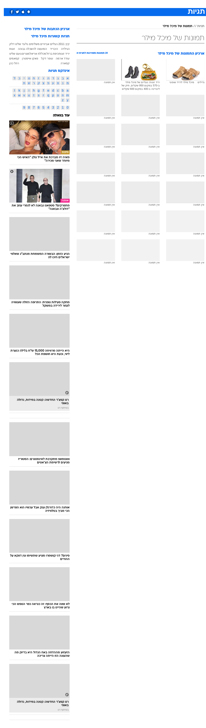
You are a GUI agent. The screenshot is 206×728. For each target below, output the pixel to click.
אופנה (58, 3)
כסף (120, 3)
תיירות (86, 3)
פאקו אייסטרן (26, 58)
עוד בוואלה (57, 115)
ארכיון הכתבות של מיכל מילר (43, 29)
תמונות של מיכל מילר (173, 26)
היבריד (50, 48)
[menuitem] (152, 4)
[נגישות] (5, 3)
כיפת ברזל (49, 53)
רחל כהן (10, 63)
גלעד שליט (17, 44)
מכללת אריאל (34, 53)
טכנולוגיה (72, 3)
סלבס (131, 3)
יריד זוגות (60, 53)
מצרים (22, 53)
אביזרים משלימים (35, 44)
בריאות (99, 3)
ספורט (154, 3)
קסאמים (10, 58)
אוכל (110, 3)
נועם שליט (11, 53)
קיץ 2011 (60, 44)
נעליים (50, 44)
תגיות (197, 26)
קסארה (61, 63)
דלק (8, 44)
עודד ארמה (59, 58)
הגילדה (61, 48)
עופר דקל (43, 58)
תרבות (142, 3)
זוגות (8, 48)
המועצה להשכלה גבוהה (28, 48)
